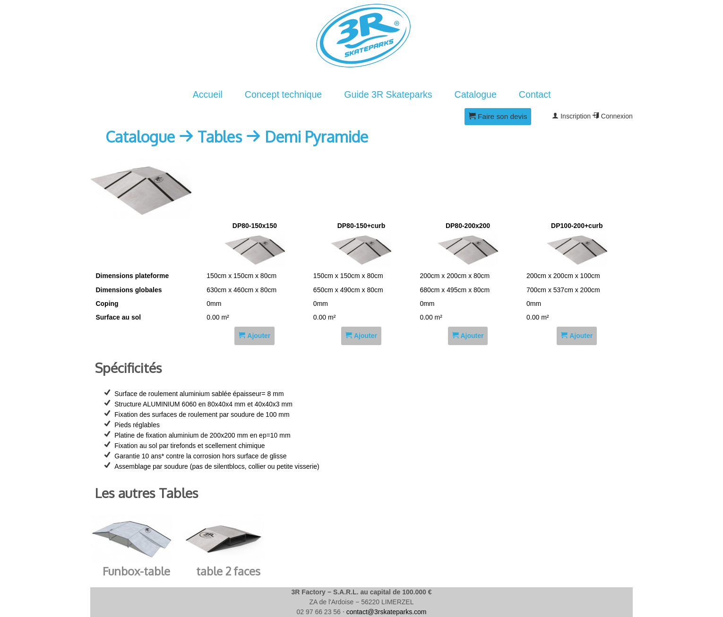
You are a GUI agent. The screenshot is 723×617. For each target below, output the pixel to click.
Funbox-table (136, 571)
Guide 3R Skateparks (388, 94)
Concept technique (283, 94)
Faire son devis (498, 116)
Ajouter (254, 335)
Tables (220, 136)
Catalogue (476, 94)
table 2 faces (228, 571)
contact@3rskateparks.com (386, 612)
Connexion (613, 116)
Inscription (571, 116)
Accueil (208, 94)
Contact (535, 94)
